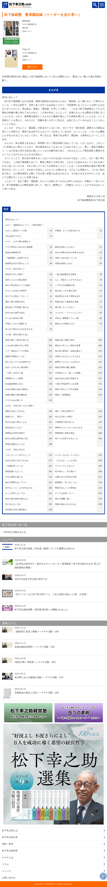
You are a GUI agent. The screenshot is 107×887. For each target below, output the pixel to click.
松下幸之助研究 (10, 850)
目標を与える (15, 532)
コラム (5, 864)
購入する (32, 67)
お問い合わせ (8, 877)
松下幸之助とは (10, 830)
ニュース (6, 871)
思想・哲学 (7, 844)
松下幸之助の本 (10, 837)
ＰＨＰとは (7, 857)
